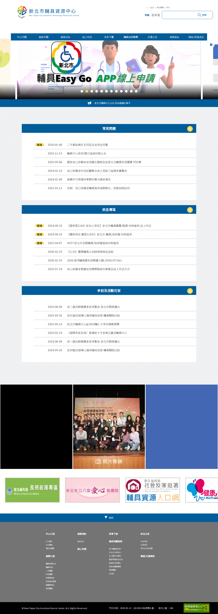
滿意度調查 (50, 548)
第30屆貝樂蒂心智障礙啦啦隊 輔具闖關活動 (93, 350)
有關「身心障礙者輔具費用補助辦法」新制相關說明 (98, 188)
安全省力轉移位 (115, 552)
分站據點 (49, 544)
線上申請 (87, 37)
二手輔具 (49, 570)
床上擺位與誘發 (115, 555)
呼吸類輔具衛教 (115, 566)
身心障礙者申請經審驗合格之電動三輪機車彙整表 (97, 170)
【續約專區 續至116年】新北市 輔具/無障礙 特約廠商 (99, 234)
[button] (81, 91)
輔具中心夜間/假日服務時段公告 (86, 153)
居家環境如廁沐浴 (116, 559)
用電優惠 (49, 574)
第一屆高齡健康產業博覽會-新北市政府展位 (93, 341)
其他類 (111, 573)
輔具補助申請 (51, 563)
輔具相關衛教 (131, 37)
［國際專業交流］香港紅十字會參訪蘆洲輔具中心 (97, 333)
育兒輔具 (49, 588)
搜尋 (204, 14)
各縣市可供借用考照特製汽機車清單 (89, 179)
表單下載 (109, 37)
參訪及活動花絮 (147, 548)
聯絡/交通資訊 (196, 37)
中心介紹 (22, 37)
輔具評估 (49, 567)
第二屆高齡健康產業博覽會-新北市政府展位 (93, 307)
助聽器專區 (50, 585)
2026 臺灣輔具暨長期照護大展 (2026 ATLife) (94, 260)
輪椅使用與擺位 (115, 563)
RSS (167, 7)
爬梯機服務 (50, 577)
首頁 (152, 7)
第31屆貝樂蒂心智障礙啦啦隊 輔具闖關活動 (93, 315)
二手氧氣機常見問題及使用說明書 (87, 144)
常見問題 (144, 541)
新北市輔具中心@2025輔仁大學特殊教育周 (93, 324)
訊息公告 (152, 37)
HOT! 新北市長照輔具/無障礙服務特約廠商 (93, 243)
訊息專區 (144, 544)
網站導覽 (160, 7)
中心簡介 (49, 541)
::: (146, 7)
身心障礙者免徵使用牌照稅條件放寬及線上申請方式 (98, 269)
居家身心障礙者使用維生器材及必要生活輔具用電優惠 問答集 (104, 162)
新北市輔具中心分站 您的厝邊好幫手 (112, 103)
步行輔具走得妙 (115, 548)
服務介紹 (43, 37)
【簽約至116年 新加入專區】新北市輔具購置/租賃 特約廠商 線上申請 (109, 225)
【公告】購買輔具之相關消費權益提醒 (90, 251)
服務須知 (65, 37)
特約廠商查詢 (51, 581)
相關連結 (174, 37)
